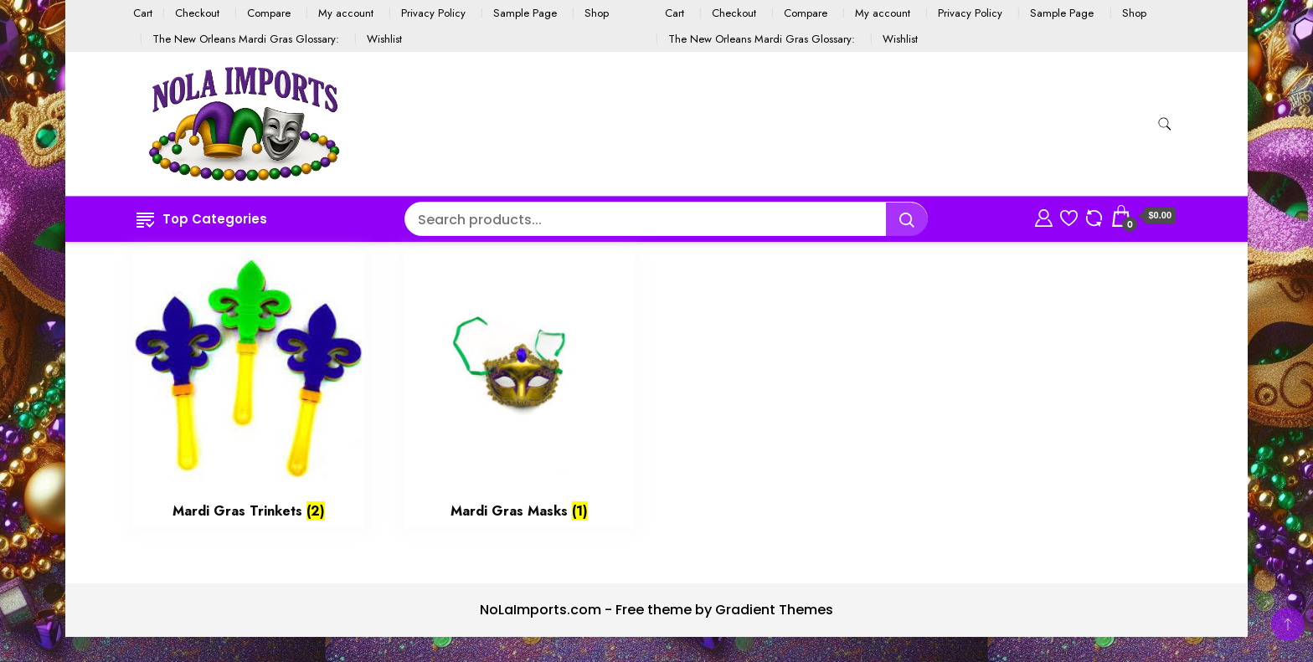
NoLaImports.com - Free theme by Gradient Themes (656, 609)
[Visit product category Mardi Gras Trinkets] (248, 389)
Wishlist (384, 39)
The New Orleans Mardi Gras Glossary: (245, 39)
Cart (142, 13)
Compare (269, 13)
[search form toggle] (1165, 124)
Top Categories (201, 219)
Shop (596, 13)
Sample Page (525, 13)
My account (345, 13)
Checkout (197, 13)
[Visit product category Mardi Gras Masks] (519, 389)
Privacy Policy (433, 13)
